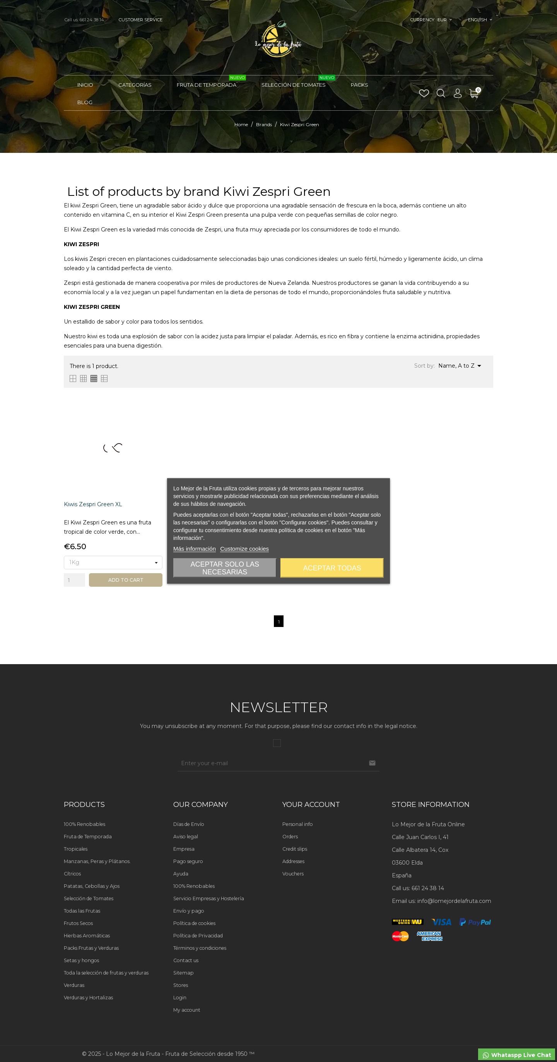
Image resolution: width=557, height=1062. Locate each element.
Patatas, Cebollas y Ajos (92, 886)
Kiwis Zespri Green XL (93, 504)
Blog (84, 102)
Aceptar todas (332, 568)
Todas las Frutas (82, 911)
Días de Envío (188, 824)
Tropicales (75, 849)
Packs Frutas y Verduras (91, 948)
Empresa (184, 849)
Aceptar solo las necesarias (224, 568)
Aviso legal (185, 836)
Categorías (135, 85)
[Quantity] (74, 580)
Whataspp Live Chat (516, 1055)
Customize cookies (244, 548)
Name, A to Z (461, 365)
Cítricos (72, 874)
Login (179, 997)
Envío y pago (188, 911)
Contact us (185, 960)
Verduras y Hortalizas (88, 997)
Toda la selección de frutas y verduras (106, 973)
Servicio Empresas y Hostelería (208, 898)
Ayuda (180, 874)
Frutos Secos (78, 923)
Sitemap (183, 973)
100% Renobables (84, 824)
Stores (180, 985)
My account (186, 1010)
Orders (290, 836)
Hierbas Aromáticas (87, 936)
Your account (311, 804)
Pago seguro (188, 861)
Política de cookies (194, 923)
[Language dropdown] (480, 19)
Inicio (85, 85)
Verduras (74, 985)
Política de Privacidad (198, 936)
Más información (194, 548)
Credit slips (294, 849)
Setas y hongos (81, 960)
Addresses (293, 861)
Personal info (297, 824)
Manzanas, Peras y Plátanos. (97, 861)
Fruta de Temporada (211, 81)
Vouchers (293, 874)
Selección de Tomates (298, 81)
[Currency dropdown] (445, 19)
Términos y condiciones (199, 948)
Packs (359, 85)
